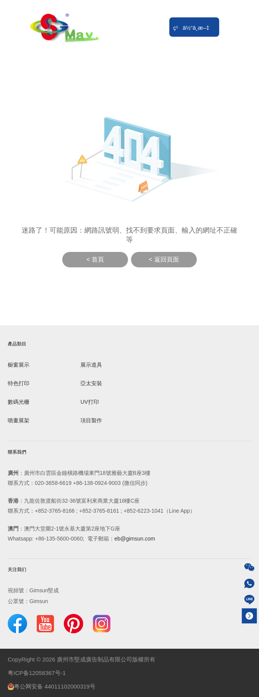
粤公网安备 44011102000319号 (51, 686)
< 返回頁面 (164, 259)
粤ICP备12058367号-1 (37, 673)
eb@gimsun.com (134, 539)
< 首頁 (95, 259)
